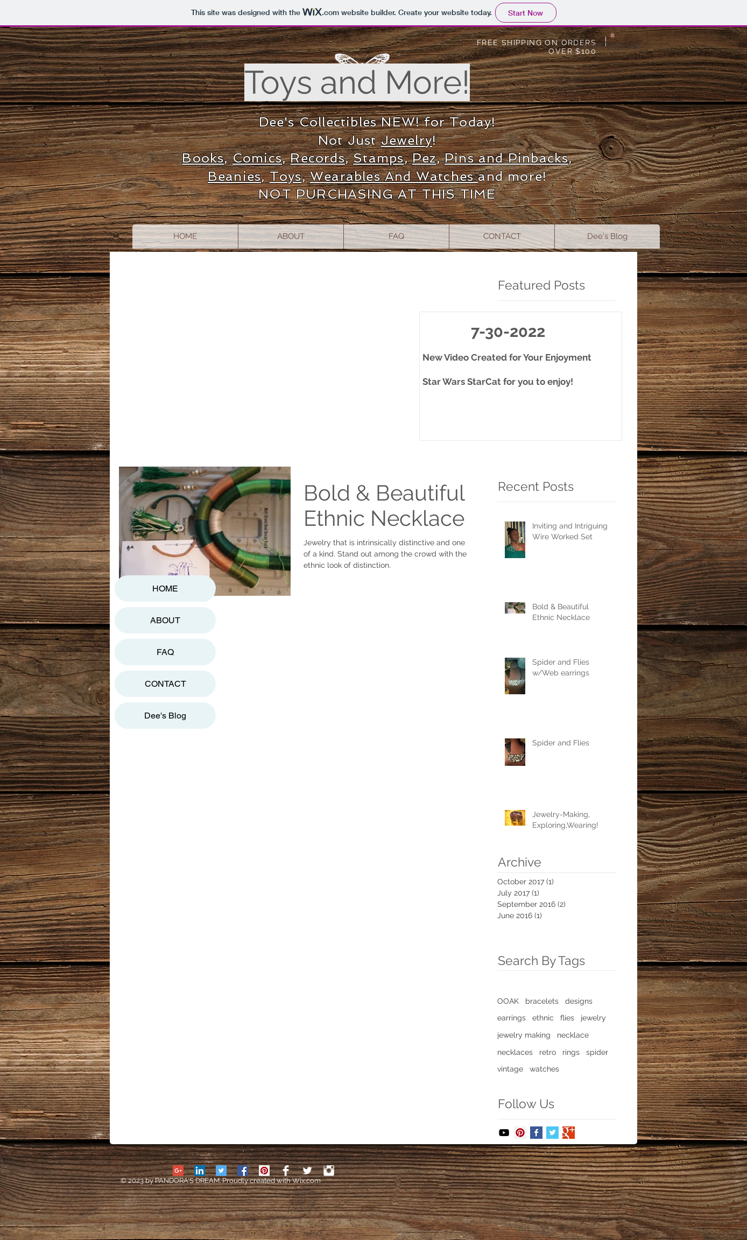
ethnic (543, 1017)
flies (567, 1017)
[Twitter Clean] (307, 1170)
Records (317, 158)
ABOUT (165, 620)
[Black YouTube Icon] (504, 1132)
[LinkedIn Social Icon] (199, 1170)
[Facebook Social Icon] (242, 1170)
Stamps (378, 158)
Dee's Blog (165, 715)
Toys (286, 176)
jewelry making (524, 1035)
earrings (511, 1017)
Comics (257, 158)
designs (579, 1001)
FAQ (165, 652)
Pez (424, 158)
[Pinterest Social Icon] (520, 1132)
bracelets (542, 1001)
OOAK (508, 1001)
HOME (165, 588)
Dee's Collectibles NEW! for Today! (377, 122)
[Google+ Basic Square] (568, 1132)
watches (544, 1069)
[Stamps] (328, 1170)
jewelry (593, 1017)
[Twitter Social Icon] (221, 1170)
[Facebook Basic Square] (536, 1132)
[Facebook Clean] (285, 1170)
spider (597, 1052)
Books (203, 158)
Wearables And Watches (394, 176)
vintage (510, 1069)
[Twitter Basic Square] (552, 1132)
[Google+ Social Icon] (178, 1170)
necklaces (515, 1052)
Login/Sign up (607, 45)
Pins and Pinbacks (506, 158)
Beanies (234, 176)
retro (547, 1052)
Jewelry (406, 140)
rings (571, 1052)
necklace (573, 1035)
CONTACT (165, 684)
